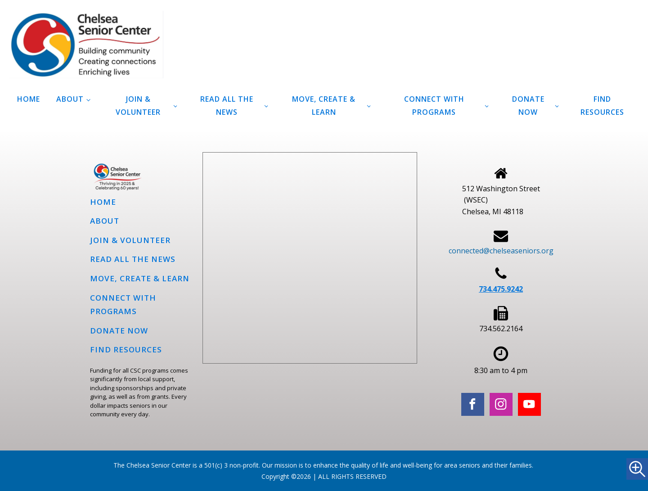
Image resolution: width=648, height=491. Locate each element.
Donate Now (528, 105)
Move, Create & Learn (324, 105)
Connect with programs (434, 105)
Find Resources (602, 105)
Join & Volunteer (138, 105)
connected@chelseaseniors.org (501, 251)
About (70, 99)
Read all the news (226, 105)
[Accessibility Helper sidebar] (637, 469)
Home (28, 99)
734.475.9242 (501, 289)
